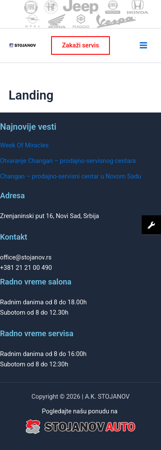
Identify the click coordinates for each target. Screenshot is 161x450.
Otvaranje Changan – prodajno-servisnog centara (68, 161)
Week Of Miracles (24, 145)
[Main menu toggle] (143, 45)
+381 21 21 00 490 (26, 268)
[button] (80, 45)
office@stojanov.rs (26, 257)
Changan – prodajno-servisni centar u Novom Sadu (70, 176)
